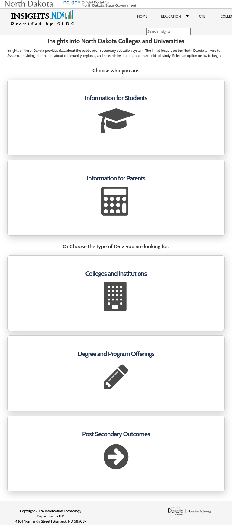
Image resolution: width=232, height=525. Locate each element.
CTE (202, 16)
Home (142, 16)
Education (176, 16)
